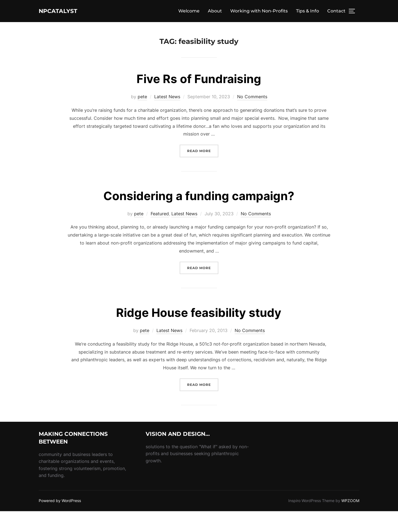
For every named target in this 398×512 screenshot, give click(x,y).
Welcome (189, 11)
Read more (202, 151)
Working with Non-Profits (259, 11)
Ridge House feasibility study (198, 313)
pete (142, 97)
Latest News (167, 97)
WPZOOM (350, 501)
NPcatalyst (65, 11)
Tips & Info (307, 11)
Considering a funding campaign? (198, 197)
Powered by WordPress (60, 501)
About (215, 11)
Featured (160, 214)
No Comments (252, 97)
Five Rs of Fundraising (199, 80)
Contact (336, 11)
